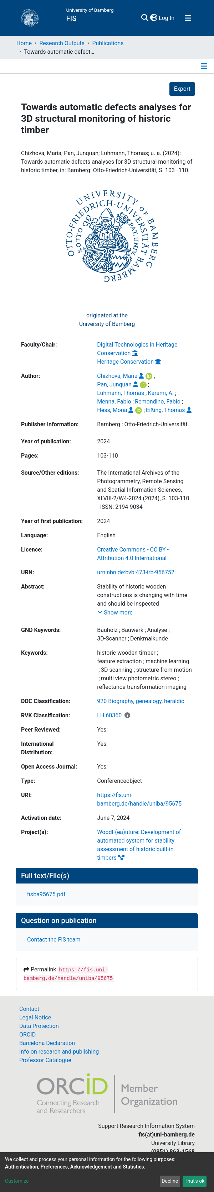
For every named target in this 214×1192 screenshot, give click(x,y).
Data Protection (39, 1026)
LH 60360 (109, 715)
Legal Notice (35, 1017)
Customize (17, 1181)
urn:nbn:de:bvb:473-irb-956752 (135, 572)
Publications (107, 43)
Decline (170, 1181)
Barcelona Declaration (47, 1043)
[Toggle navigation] (188, 18)
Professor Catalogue (45, 1060)
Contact (29, 1009)
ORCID (27, 1034)
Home (24, 43)
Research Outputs (62, 43)
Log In (167, 18)
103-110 (107, 455)
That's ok (194, 1181)
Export (182, 88)
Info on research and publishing (59, 1051)
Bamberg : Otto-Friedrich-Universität (142, 424)
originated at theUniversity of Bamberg (107, 319)
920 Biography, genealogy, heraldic (140, 701)
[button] (153, 18)
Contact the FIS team (54, 939)
